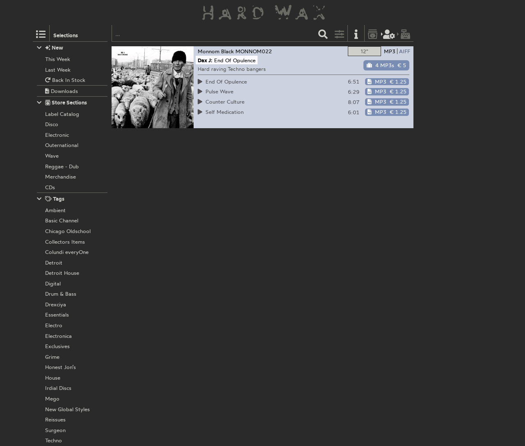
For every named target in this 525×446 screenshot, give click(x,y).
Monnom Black (216, 51)
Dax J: (205, 60)
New (50, 48)
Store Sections (62, 102)
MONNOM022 (253, 51)
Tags (51, 199)
